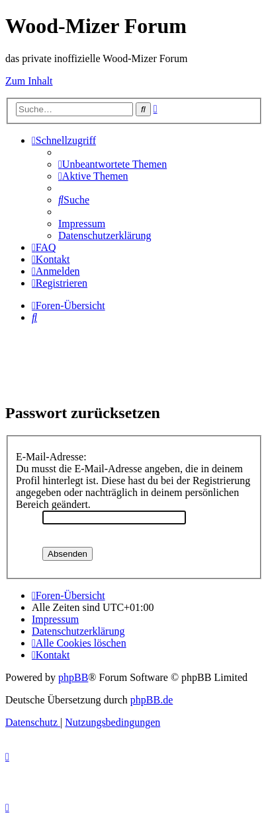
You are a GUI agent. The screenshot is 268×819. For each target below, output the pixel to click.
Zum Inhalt (29, 81)
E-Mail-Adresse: (51, 456)
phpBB (73, 677)
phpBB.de (151, 699)
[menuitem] (112, 164)
